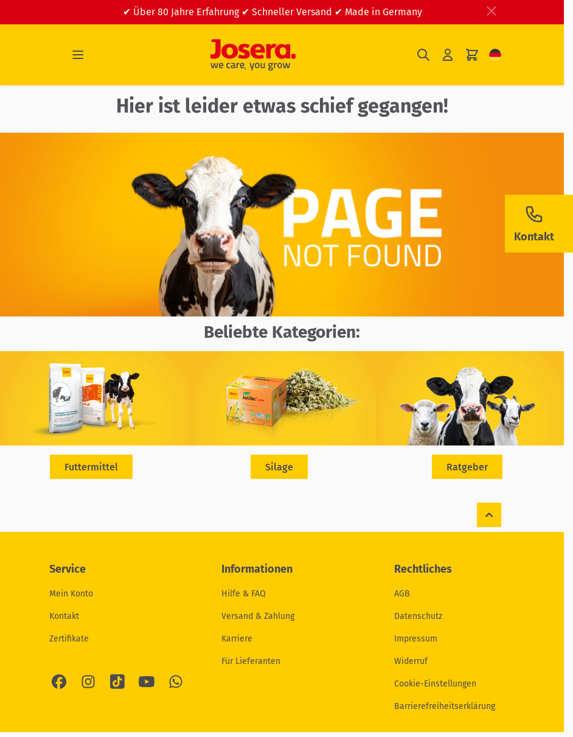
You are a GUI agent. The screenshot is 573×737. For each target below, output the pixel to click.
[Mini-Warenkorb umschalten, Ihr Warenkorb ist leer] (472, 55)
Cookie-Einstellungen (435, 684)
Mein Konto (71, 594)
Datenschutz (418, 616)
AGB (402, 594)
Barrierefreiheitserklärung (444, 706)
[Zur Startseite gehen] (253, 54)
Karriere (236, 639)
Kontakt (64, 616)
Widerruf (411, 661)
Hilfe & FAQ (243, 594)
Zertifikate (69, 639)
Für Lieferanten (250, 661)
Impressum (415, 639)
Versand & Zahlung (257, 616)
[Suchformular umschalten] (423, 55)
